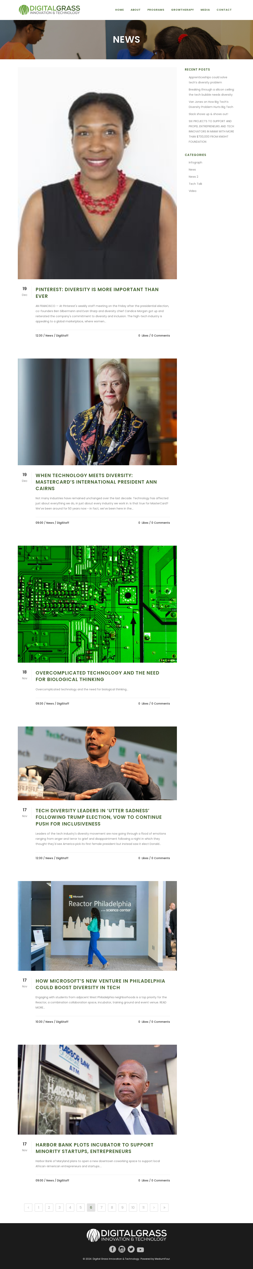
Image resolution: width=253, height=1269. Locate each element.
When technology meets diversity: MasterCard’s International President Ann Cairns (96, 482)
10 (133, 1207)
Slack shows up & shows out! (208, 114)
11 (143, 1207)
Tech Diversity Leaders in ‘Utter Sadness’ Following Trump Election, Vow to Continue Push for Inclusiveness (99, 817)
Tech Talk (195, 184)
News (49, 336)
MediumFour (162, 1259)
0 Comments (160, 336)
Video (192, 191)
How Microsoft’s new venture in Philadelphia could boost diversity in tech (100, 984)
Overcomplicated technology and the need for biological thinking (97, 676)
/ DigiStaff (61, 336)
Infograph (195, 162)
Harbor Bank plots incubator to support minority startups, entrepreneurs (95, 1148)
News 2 (193, 177)
